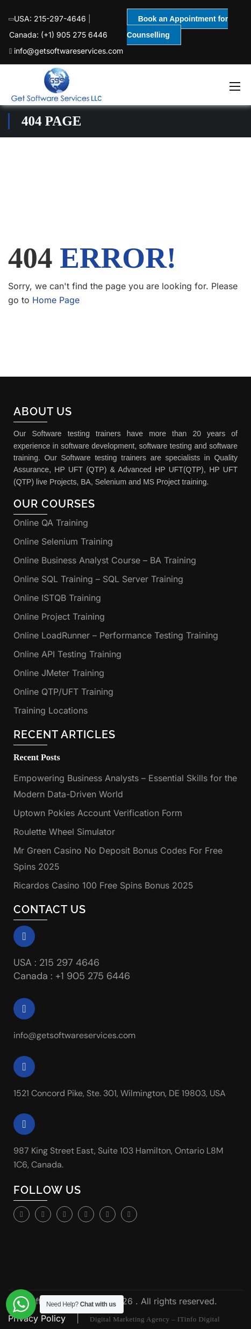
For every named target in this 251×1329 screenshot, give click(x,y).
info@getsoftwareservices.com (66, 50)
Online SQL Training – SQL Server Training (98, 579)
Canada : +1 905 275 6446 (71, 976)
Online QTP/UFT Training (63, 691)
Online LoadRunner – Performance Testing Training (115, 635)
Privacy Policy (38, 1318)
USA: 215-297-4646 (47, 18)
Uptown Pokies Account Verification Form (97, 812)
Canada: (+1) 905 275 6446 (58, 34)
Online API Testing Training (67, 654)
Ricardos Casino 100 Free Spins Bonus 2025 (103, 885)
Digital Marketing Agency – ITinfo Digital (155, 1319)
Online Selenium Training (63, 541)
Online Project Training (59, 616)
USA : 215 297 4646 (56, 962)
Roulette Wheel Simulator (64, 831)
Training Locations (50, 710)
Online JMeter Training (58, 672)
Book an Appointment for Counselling (177, 26)
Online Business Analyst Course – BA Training (104, 560)
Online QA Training (50, 522)
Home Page (56, 300)
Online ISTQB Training (57, 597)
